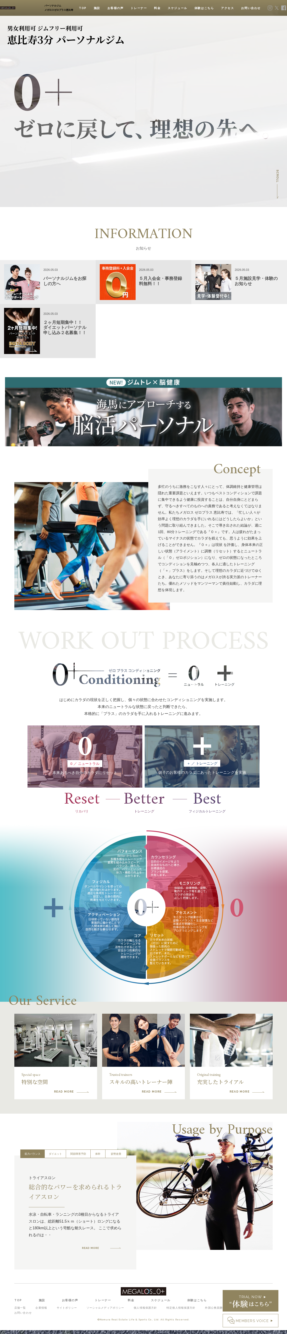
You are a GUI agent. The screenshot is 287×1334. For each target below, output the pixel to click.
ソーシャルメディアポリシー (107, 1312)
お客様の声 (115, 8)
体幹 (97, 1160)
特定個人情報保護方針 (183, 1312)
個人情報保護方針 (146, 1312)
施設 (97, 8)
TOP (83, 8)
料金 (157, 8)
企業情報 (42, 1312)
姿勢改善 (116, 1160)
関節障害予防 (78, 1160)
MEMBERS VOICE (252, 1321)
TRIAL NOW (250, 1301)
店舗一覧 (19, 1312)
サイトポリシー (69, 1312)
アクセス (227, 8)
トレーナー (139, 8)
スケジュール (177, 8)
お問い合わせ (251, 8)
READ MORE (94, 1253)
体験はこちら (204, 8)
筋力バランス (32, 1160)
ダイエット (55, 1160)
